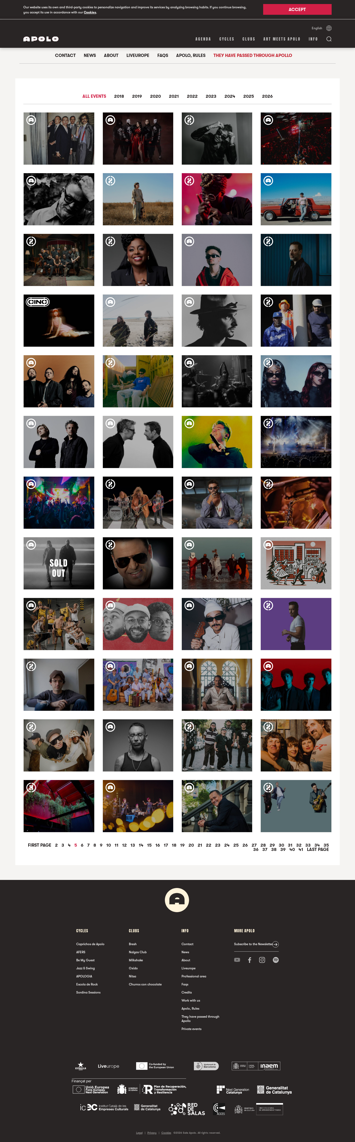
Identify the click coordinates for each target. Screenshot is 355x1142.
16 (158, 845)
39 (283, 849)
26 (245, 845)
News (90, 55)
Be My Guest (85, 960)
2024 (229, 96)
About (111, 55)
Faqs (162, 55)
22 (209, 845)
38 (274, 849)
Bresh (133, 944)
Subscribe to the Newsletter (253, 944)
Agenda (203, 39)
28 (263, 845)
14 (141, 845)
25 (236, 845)
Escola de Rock (87, 984)
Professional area (194, 976)
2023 (211, 96)
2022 (192, 96)
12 (125, 845)
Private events (191, 1029)
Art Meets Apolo (282, 39)
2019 (137, 96)
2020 (155, 96)
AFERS (80, 952)
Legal (139, 1132)
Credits (187, 992)
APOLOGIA (84, 976)
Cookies (90, 12)
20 (192, 845)
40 (292, 849)
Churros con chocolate (145, 984)
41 (301, 849)
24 (227, 845)
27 (255, 845)
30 (282, 845)
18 (175, 845)
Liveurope (137, 55)
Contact (65, 55)
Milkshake (136, 960)
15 (150, 845)
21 (200, 845)
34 (317, 845)
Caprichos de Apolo (90, 944)
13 (133, 845)
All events (94, 96)
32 (299, 845)
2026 (267, 96)
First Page (40, 845)
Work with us (191, 1000)
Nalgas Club (138, 952)
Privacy (152, 1132)
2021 (174, 96)
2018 (119, 96)
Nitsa (132, 976)
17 (166, 845)
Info (313, 39)
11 (117, 845)
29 (273, 845)
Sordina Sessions (88, 992)
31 (291, 845)
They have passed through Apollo (252, 55)
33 (308, 845)
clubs (248, 39)
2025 (248, 96)
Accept (297, 10)
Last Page (318, 849)
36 (256, 849)
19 (183, 845)
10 (109, 845)
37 (265, 849)
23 (218, 845)
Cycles (226, 39)
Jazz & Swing (85, 968)
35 (326, 845)
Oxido (133, 968)
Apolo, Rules (190, 55)
